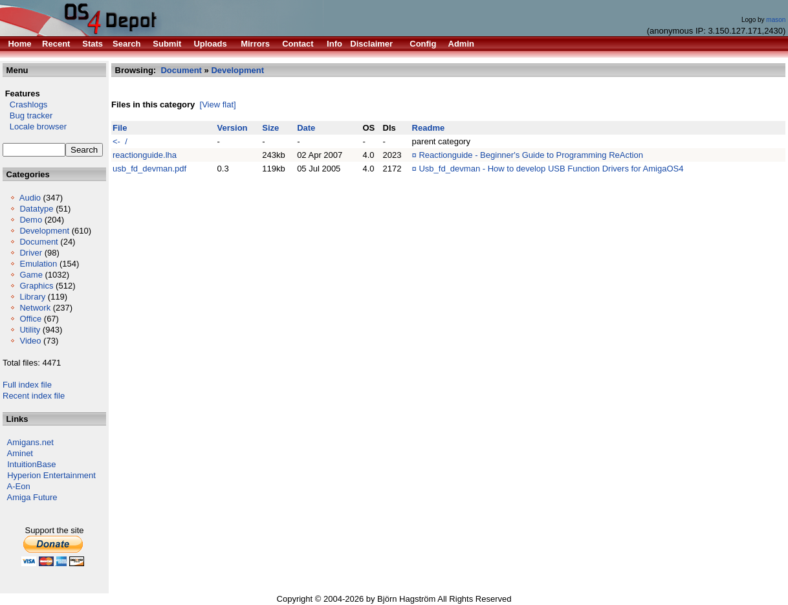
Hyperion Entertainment (51, 475)
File (120, 128)
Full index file (27, 385)
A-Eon (18, 486)
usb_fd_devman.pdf (149, 168)
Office (30, 319)
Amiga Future (32, 497)
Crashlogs (25, 104)
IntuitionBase (31, 464)
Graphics (36, 286)
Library (32, 297)
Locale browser (35, 126)
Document (38, 242)
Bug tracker (27, 115)
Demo (30, 220)
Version (232, 128)
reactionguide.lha (145, 155)
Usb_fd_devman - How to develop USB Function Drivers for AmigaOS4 (551, 168)
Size (270, 128)
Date (306, 128)
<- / (120, 141)
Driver (30, 253)
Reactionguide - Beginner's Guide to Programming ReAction (530, 155)
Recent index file (34, 396)
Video (30, 341)
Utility (29, 330)
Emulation (38, 264)
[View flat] (218, 104)
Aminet (20, 453)
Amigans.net (30, 442)
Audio (30, 198)
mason (775, 19)
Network (34, 308)
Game (30, 275)
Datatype (36, 209)
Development (44, 231)
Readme (428, 128)
